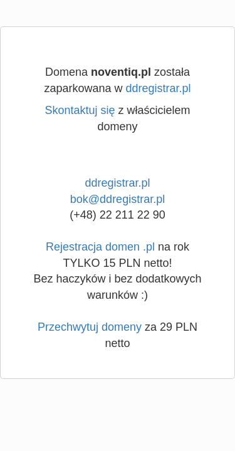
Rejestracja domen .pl (100, 247)
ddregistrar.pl (158, 88)
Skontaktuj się (79, 110)
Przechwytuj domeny (90, 327)
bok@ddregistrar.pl (117, 199)
